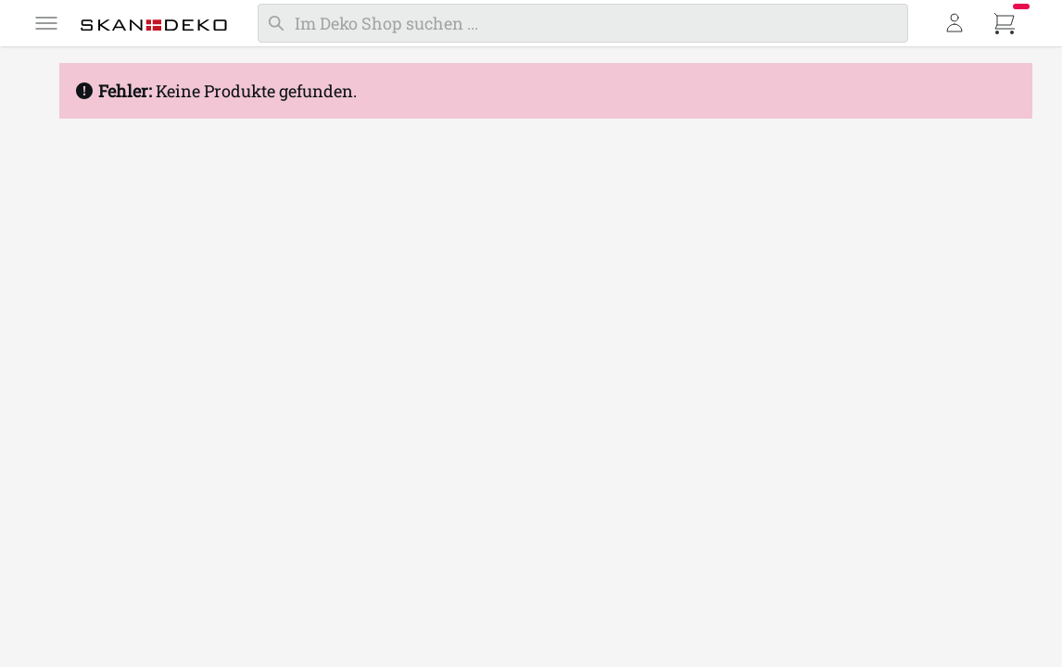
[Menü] (46, 23)
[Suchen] (583, 23)
